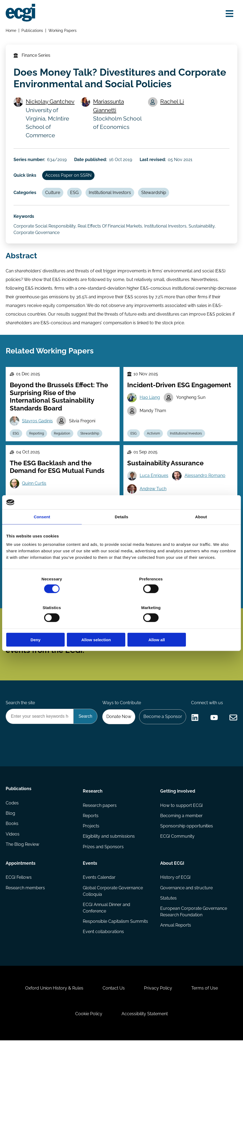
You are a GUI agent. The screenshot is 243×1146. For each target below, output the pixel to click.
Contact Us (112, 1088)
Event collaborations (103, 1025)
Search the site (21, 751)
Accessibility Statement (146, 1116)
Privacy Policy (159, 1088)
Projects (91, 917)
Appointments (21, 954)
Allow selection (121, 625)
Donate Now (167, 766)
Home (11, 31)
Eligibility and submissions (109, 928)
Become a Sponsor (212, 766)
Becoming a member (181, 907)
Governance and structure (186, 980)
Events (90, 954)
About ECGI (172, 954)
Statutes (168, 991)
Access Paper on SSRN (71, 183)
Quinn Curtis (36, 505)
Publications (33, 31)
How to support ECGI (181, 896)
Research (93, 881)
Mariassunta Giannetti (109, 110)
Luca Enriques (155, 497)
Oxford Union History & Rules (51, 1088)
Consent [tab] (42, 531)
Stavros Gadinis (39, 439)
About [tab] (201, 531)
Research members (26, 980)
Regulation (66, 453)
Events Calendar (99, 969)
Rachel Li (173, 106)
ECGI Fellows (19, 969)
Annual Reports (175, 1019)
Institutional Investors (115, 202)
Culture (55, 202)
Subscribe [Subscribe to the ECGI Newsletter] (150, 681)
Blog (11, 907)
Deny (44, 625)
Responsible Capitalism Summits (115, 1015)
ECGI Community (177, 928)
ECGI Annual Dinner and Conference (106, 1001)
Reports (91, 907)
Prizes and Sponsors (103, 939)
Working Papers (64, 31)
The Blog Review (23, 939)
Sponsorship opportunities (186, 917)
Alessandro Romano (206, 497)
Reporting (39, 453)
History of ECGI (175, 969)
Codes (12, 896)
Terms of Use (208, 1088)
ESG (78, 202)
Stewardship (159, 202)
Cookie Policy (87, 1116)
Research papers (100, 896)
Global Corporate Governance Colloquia (113, 984)
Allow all (199, 625)
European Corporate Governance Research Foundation (193, 1005)
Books (12, 917)
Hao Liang (151, 416)
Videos (13, 928)
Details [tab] (121, 531)
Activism (155, 453)
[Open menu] (228, 14)
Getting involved (177, 881)
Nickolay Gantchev (52, 106)
